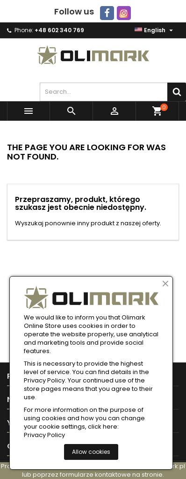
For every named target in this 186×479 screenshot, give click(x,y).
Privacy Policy (44, 435)
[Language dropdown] (155, 30)
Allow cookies (91, 452)
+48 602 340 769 (59, 30)
